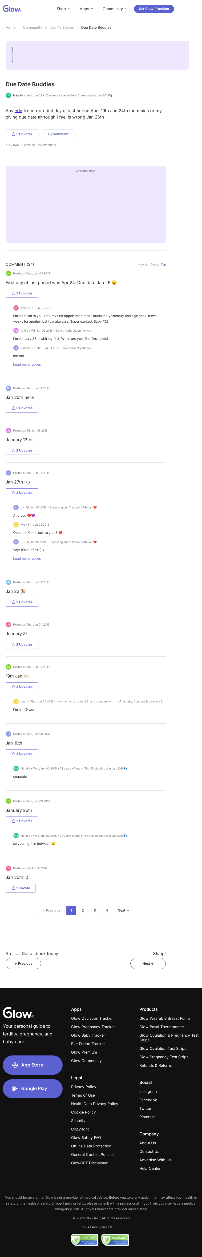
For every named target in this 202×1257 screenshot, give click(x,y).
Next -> (148, 963)
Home (11, 27)
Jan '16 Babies (62, 27)
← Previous (51, 910)
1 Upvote (21, 888)
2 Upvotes (22, 450)
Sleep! (159, 953)
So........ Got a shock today (32, 953)
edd (18, 110)
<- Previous (23, 963)
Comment (58, 134)
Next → (123, 910)
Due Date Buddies (96, 27)
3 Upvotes (22, 134)
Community (32, 27)
